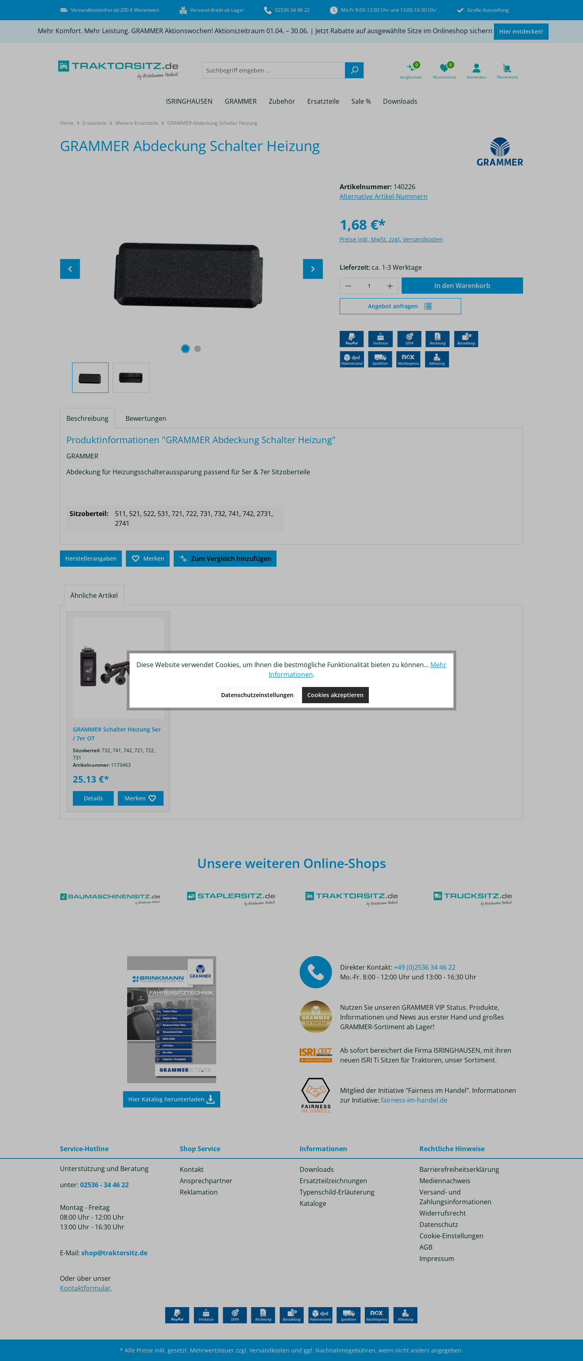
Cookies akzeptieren (335, 695)
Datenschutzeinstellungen (257, 695)
